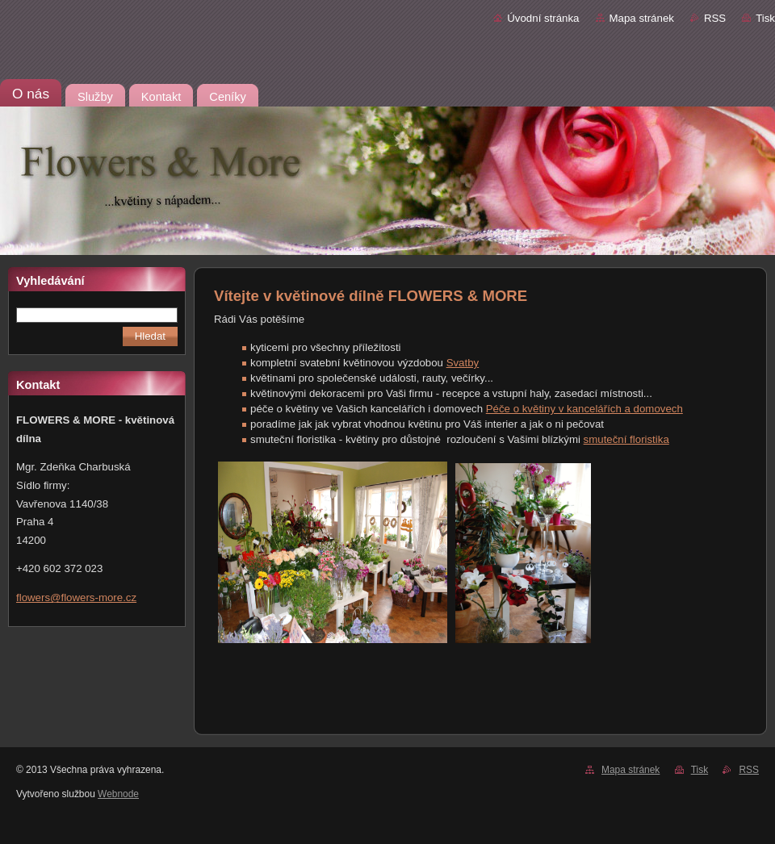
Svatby (463, 363)
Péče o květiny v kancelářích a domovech (584, 409)
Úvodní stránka (543, 18)
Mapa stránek (642, 18)
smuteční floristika (626, 439)
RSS (715, 18)
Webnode (118, 794)
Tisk (765, 18)
